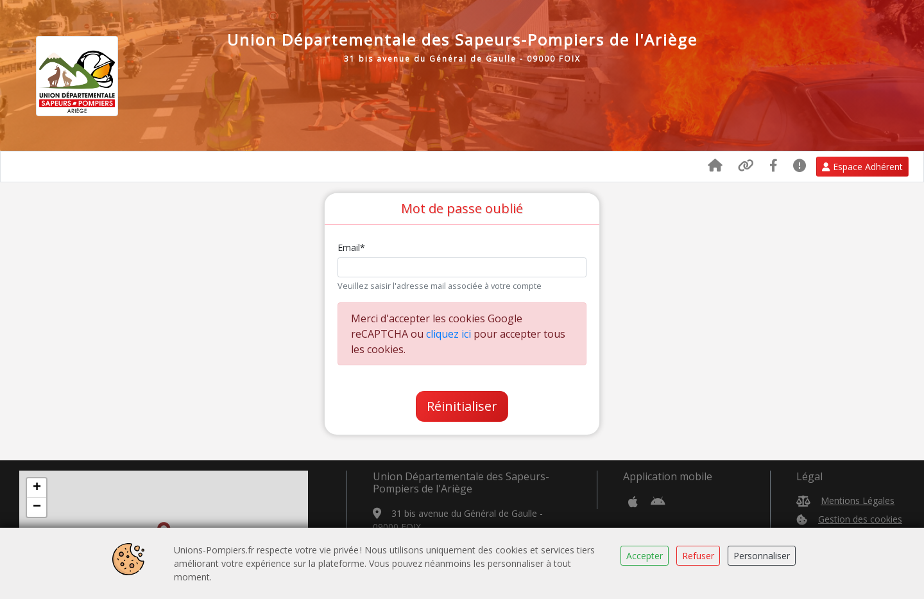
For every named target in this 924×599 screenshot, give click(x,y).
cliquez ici (448, 334)
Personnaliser (761, 556)
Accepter (644, 556)
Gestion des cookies (860, 519)
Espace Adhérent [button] (862, 167)
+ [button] (37, 488)
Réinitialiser (462, 406)
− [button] (37, 507)
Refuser (698, 556)
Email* (351, 247)
